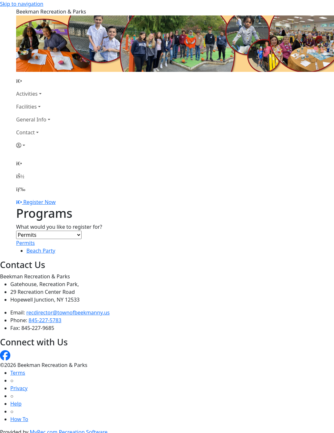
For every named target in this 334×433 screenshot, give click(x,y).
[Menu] (20, 189)
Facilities (26, 106)
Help (16, 403)
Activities (27, 93)
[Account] (33, 145)
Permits (25, 242)
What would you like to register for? (59, 226)
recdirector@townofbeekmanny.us (68, 312)
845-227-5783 (45, 320)
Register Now (39, 202)
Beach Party (40, 250)
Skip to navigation (21, 3)
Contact (25, 132)
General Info (31, 119)
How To (19, 419)
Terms (17, 372)
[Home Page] (33, 80)
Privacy (18, 388)
